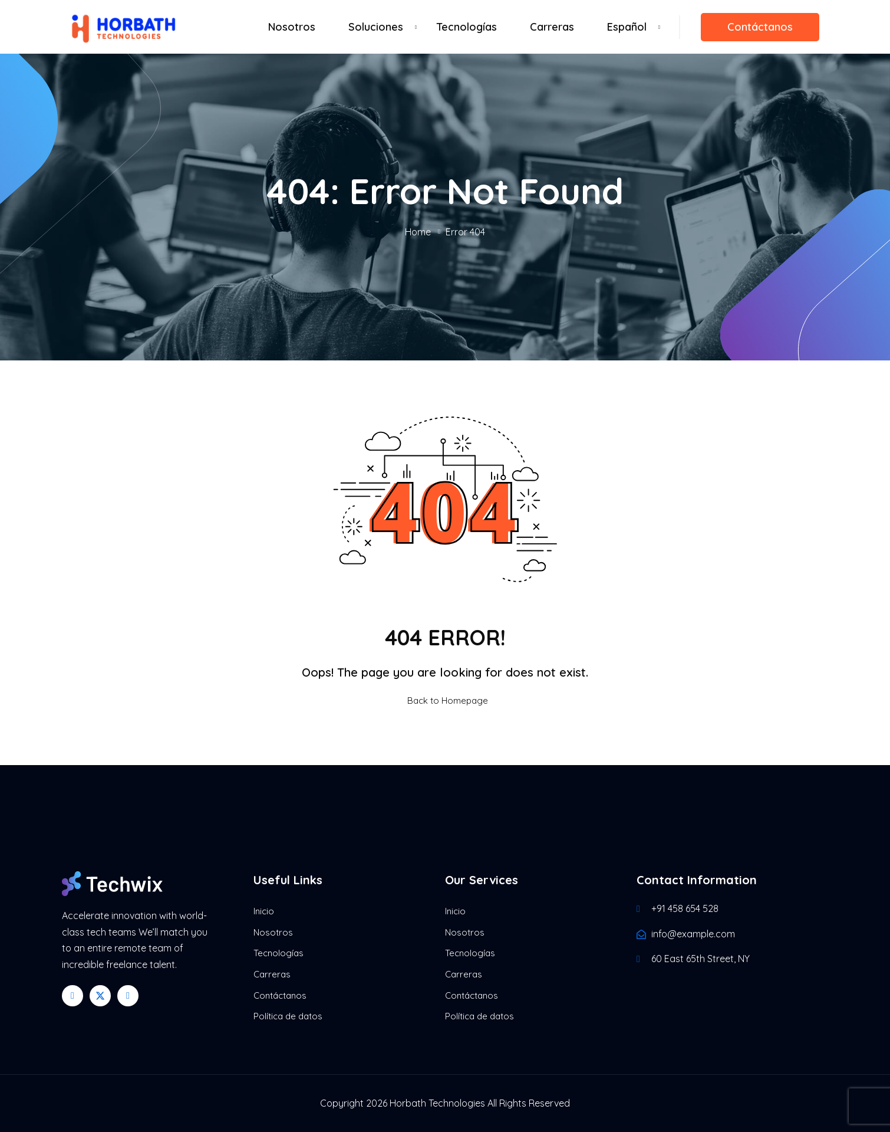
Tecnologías (466, 27)
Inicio (263, 911)
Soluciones (375, 27)
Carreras (552, 27)
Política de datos (287, 1016)
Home (418, 232)
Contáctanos (760, 27)
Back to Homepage (445, 700)
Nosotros (291, 27)
